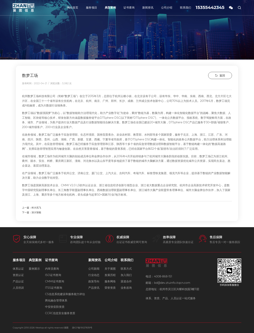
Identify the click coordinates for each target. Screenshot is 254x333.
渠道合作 (126, 281)
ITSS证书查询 (53, 287)
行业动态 (93, 275)
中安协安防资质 (54, 306)
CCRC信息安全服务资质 (60, 313)
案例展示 (34, 268)
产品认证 (18, 281)
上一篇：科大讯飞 (31, 207)
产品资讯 (93, 287)
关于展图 (110, 268)
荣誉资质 (110, 287)
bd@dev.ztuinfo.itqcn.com (172, 283)
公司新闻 (93, 268)
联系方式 (126, 268)
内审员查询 (52, 268)
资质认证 (18, 275)
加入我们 (126, 275)
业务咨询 (126, 287)
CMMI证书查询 (54, 281)
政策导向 (93, 281)
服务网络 (110, 281)
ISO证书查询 (53, 275)
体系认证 (18, 268)
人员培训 (18, 287)
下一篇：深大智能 (31, 212)
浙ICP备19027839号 (82, 327)
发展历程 (110, 275)
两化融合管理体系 (56, 300)
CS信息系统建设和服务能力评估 (65, 294)
